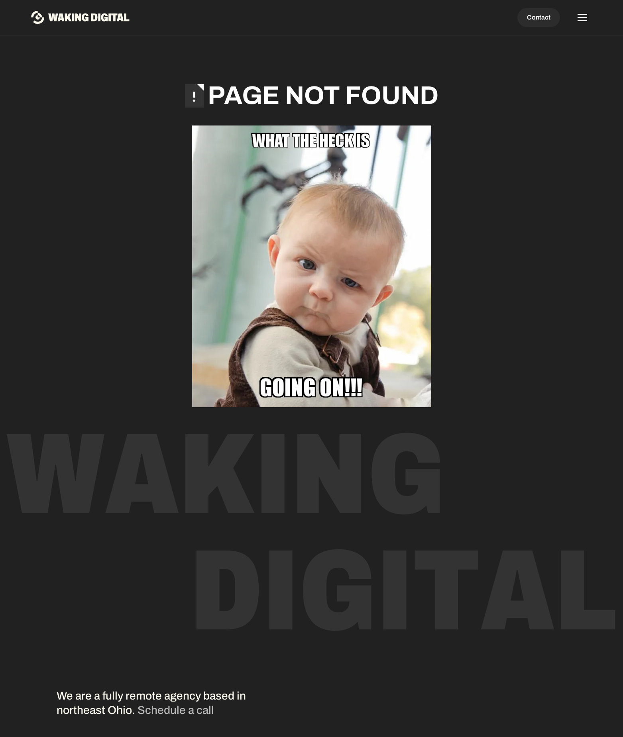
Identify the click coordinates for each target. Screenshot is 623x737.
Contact (538, 17)
